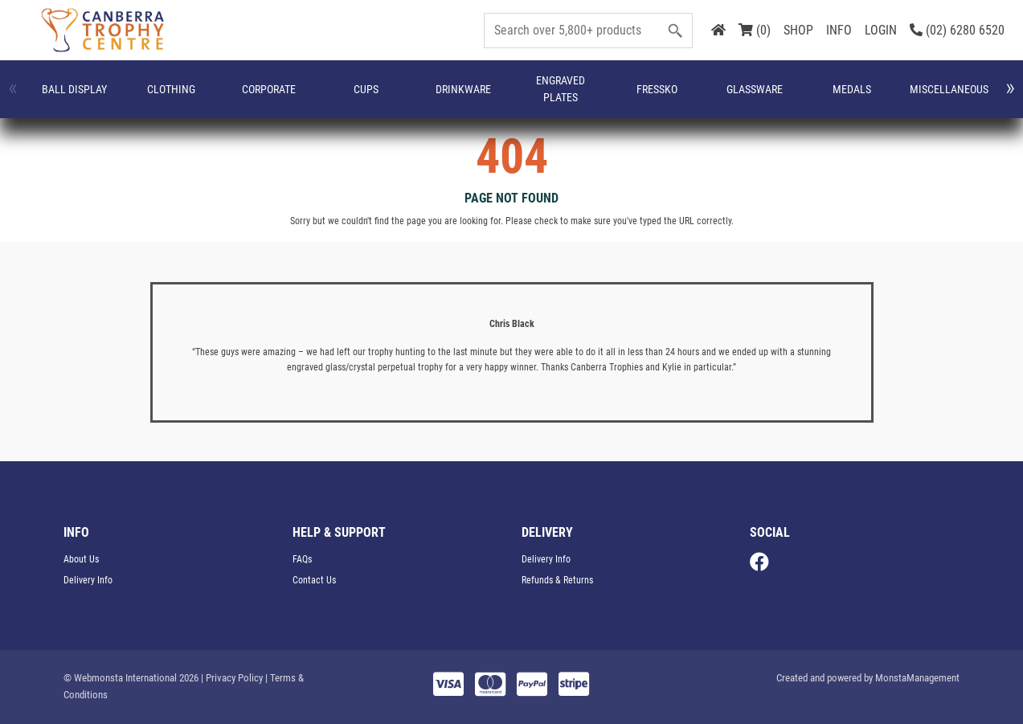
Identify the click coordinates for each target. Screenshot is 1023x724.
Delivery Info (88, 580)
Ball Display (54, 97)
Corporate (188, 97)
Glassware (509, 97)
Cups (246, 97)
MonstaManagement (917, 678)
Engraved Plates (377, 97)
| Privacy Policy (232, 678)
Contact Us (314, 580)
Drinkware (305, 97)
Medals (576, 97)
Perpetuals (798, 97)
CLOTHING (117, 97)
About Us (81, 559)
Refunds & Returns (557, 580)
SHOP (798, 30)
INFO (839, 30)
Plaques (868, 97)
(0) (755, 30)
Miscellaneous (654, 97)
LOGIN (881, 30)
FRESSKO (441, 97)
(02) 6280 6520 (957, 30)
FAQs (302, 559)
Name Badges (730, 97)
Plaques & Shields (930, 97)
